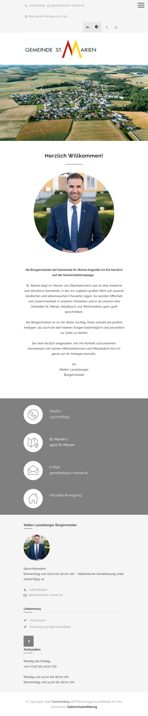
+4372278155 (37, 5)
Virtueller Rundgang (65, 495)
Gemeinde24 (61, 701)
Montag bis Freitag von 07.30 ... (49, 16)
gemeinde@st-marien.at (68, 5)
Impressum (38, 620)
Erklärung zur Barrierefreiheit (50, 626)
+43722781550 (38, 589)
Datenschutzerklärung (82, 707)
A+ (88, 27)
